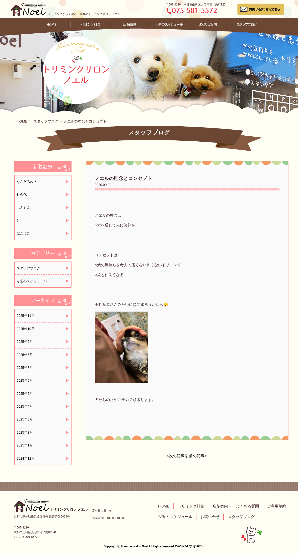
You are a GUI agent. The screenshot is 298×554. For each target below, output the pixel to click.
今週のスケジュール (32, 281)
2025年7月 (25, 367)
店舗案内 (220, 506)
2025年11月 (26, 316)
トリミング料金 (191, 506)
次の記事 (176, 456)
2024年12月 (26, 458)
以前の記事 (194, 456)
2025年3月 (25, 419)
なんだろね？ (27, 182)
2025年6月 (25, 380)
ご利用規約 (276, 506)
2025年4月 (25, 406)
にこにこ (23, 233)
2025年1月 (25, 445)
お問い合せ (210, 517)
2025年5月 (25, 393)
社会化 (22, 194)
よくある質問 (247, 506)
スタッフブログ (45, 121)
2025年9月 (25, 342)
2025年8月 (25, 355)
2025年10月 (26, 329)
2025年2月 (25, 432)
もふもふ (23, 207)
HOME (22, 121)
